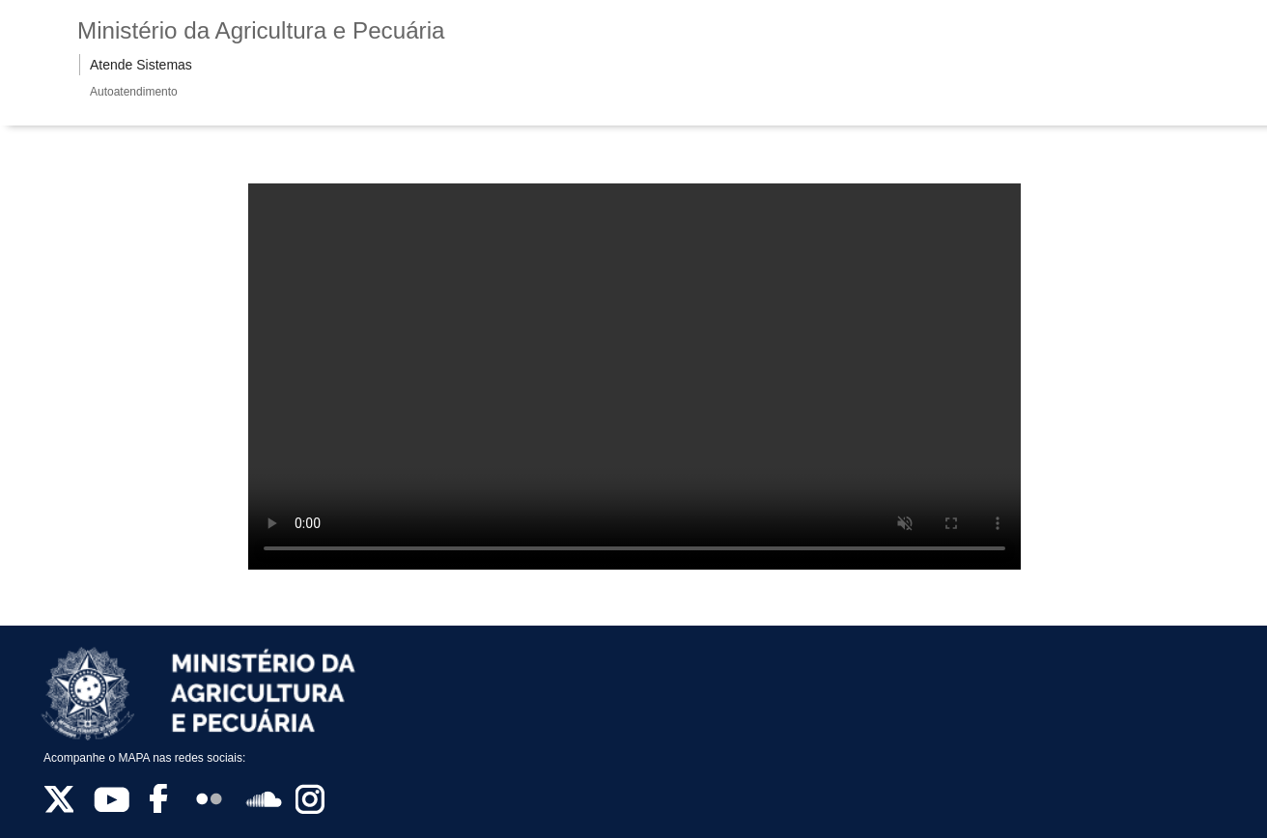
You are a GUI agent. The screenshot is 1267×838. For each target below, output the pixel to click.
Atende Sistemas (141, 64)
